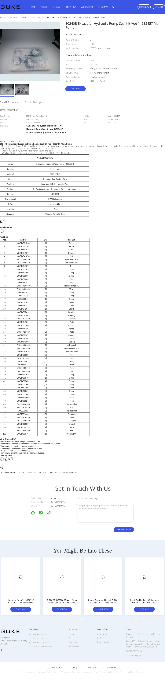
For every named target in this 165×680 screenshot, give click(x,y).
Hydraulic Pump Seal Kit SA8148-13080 (43, 472)
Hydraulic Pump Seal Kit (39, 642)
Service (72, 638)
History (72, 634)
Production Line (104, 642)
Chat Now (144, 7)
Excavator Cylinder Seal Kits (40, 646)
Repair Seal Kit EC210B (68, 472)
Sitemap (74, 667)
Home (32, 6)
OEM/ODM (102, 634)
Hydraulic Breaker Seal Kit (40, 634)
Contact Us (103, 6)
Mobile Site (111, 667)
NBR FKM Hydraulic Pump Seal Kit (14, 472)
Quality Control (87, 6)
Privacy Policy (92, 667)
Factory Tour (70, 6)
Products (44, 6)
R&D (99, 638)
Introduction (74, 646)
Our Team (73, 642)
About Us (56, 6)
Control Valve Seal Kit (38, 638)
